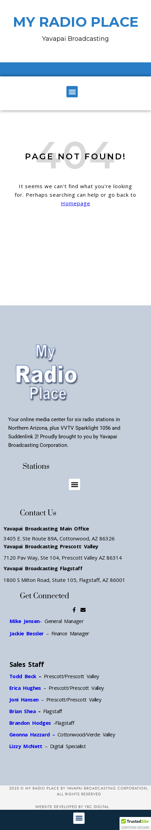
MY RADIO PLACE (75, 21)
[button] (72, 91)
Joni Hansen (25, 699)
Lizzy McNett (25, 746)
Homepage (75, 203)
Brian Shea (22, 711)
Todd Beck (22, 676)
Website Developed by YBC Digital (72, 806)
